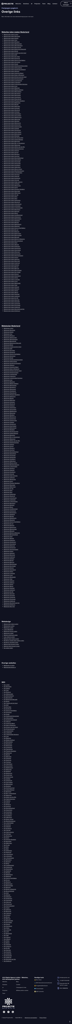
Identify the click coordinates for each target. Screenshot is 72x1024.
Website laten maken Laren (11, 281)
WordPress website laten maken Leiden (14, 640)
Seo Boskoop (7, 882)
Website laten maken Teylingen (12, 112)
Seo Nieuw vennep (8, 819)
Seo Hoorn (6, 838)
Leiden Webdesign (8, 629)
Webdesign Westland (9, 415)
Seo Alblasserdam (8, 694)
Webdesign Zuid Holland (10, 426)
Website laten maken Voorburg (12, 174)
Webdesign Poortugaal (9, 599)
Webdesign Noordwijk (9, 330)
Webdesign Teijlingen (9, 477)
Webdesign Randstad (9, 430)
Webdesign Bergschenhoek (11, 535)
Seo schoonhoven (8, 854)
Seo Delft (6, 705)
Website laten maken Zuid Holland (12, 132)
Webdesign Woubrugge (10, 479)
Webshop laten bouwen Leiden (12, 646)
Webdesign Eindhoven (9, 605)
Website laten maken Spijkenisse (12, 200)
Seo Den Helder (8, 922)
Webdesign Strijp (8, 490)
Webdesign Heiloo (8, 571)
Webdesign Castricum (9, 557)
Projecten (37, 4)
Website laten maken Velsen (11, 290)
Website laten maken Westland (11, 121)
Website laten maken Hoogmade (12, 162)
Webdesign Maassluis (9, 382)
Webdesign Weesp (8, 586)
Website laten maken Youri (10, 40)
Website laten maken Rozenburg (12, 209)
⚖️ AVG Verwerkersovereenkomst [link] (43, 983)
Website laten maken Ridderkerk (12, 103)
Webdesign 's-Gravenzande (11, 501)
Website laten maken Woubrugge (12, 185)
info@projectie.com (65, 977)
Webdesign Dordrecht (9, 352)
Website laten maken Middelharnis (12, 224)
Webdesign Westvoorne (10, 417)
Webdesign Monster (9, 516)
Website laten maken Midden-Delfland (13, 90)
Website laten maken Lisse (10, 86)
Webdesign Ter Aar (8, 488)
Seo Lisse (6, 736)
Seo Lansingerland (8, 731)
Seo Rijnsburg (7, 692)
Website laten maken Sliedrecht (12, 110)
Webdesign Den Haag (9, 350)
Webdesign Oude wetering (10, 476)
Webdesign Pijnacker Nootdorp (12, 483)
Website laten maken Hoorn (11, 187)
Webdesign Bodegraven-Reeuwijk (12, 343)
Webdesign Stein (8, 492)
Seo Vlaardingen (8, 764)
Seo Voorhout (7, 806)
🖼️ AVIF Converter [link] (39, 991)
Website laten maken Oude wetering (13, 182)
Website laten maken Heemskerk (12, 276)
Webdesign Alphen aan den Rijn (12, 441)
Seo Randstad (7, 786)
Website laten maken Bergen (11, 267)
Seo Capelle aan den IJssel (11, 703)
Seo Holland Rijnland (9, 790)
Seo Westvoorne (8, 773)
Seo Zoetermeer (8, 775)
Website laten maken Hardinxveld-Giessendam (16, 66)
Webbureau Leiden (8, 633)
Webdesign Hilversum (9, 546)
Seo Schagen (7, 915)
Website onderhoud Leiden (11, 635)
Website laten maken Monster (11, 222)
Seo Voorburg (7, 825)
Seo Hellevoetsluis (8, 718)
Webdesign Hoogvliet (9, 595)
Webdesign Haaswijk (9, 470)
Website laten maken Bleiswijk (11, 237)
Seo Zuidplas (7, 779)
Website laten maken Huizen (11, 257)
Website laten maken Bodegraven (12, 233)
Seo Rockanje (7, 861)
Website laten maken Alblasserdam (13, 44)
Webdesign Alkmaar (9, 538)
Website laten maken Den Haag (12, 56)
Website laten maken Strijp (10, 196)
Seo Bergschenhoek (9, 891)
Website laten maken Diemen (11, 274)
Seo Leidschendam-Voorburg (11, 734)
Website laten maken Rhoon (11, 213)
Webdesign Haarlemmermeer (11, 442)
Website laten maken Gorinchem (12, 62)
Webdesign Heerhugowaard (11, 549)
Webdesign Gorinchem (9, 356)
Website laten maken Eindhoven (12, 311)
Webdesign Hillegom (9, 365)
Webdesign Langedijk (9, 573)
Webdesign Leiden (8, 328)
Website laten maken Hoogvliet (12, 302)
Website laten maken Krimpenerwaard (13, 79)
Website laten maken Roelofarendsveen (14, 171)
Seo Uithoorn (7, 939)
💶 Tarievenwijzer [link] (38, 988)
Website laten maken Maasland (12, 226)
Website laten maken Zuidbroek (12, 307)
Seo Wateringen (8, 843)
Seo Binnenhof (7, 791)
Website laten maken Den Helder (12, 272)
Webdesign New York (9, 606)
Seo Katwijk (7, 688)
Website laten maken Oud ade (11, 180)
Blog (49, 4)
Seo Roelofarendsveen (9, 821)
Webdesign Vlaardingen (10, 407)
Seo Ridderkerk (8, 753)
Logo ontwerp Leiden (9, 637)
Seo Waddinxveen (8, 767)
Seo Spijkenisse (8, 850)
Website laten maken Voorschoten (12, 115)
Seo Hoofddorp (8, 815)
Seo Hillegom (7, 721)
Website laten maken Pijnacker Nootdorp (14, 189)
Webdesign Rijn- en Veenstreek (12, 437)
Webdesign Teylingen (9, 406)
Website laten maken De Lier (11, 230)
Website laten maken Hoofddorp (12, 165)
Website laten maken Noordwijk (12, 36)
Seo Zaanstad (7, 944)
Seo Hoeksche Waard (9, 723)
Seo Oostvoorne (8, 867)
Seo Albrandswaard (9, 696)
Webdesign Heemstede (10, 544)
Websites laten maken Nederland (15, 32)
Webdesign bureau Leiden (10, 631)
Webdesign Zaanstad (9, 588)
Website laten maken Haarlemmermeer (14, 149)
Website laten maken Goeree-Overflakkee (14, 60)
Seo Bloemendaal (8, 885)
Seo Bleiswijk (7, 887)
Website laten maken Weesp (11, 292)
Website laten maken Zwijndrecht (12, 130)
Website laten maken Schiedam (12, 108)
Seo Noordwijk (7, 686)
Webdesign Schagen (9, 559)
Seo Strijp (6, 847)
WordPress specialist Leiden (11, 642)
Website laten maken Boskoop (11, 231)
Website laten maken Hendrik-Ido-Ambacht (15, 69)
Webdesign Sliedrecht (9, 404)
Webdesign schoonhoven (10, 498)
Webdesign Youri (8, 334)
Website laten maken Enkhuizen (12, 246)
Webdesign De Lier (9, 524)
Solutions (26, 4)
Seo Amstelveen (8, 898)
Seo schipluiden (8, 856)
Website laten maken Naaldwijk (12, 220)
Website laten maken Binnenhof (12, 141)
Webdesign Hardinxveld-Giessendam (13, 360)
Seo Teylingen (7, 762)
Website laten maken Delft (10, 55)
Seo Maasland (7, 876)
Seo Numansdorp (8, 869)
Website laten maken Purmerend (12, 254)
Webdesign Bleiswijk (9, 531)
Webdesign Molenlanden (10, 385)
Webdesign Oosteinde (9, 597)
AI (31, 4)
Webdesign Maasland (9, 520)
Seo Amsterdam (8, 814)
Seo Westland (7, 771)
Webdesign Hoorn (8, 481)
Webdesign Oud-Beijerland (11, 509)
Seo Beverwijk (7, 911)
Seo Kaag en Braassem (10, 725)
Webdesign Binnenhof (9, 435)
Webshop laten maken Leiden (11, 639)
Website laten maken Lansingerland (13, 80)
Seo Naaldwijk (7, 871)
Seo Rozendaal (7, 841)
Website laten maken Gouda (11, 64)
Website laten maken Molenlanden (12, 91)
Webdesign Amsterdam (10, 457)
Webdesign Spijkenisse (10, 494)
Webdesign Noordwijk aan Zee (12, 603)
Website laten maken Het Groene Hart (13, 138)
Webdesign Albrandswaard (10, 339)
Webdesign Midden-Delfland (11, 383)
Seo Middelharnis (8, 874)
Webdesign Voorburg (9, 468)
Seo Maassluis (7, 738)
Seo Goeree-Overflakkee (10, 710)
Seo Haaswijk (7, 826)
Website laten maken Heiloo (11, 278)
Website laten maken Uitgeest (11, 287)
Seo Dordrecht (7, 709)
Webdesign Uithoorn (9, 582)
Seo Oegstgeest (8, 747)
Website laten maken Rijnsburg (11, 42)
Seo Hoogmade (8, 812)
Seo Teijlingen (7, 834)
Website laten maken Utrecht (11, 152)
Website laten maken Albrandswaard (13, 45)
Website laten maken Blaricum (11, 268)
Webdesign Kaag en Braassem (11, 369)
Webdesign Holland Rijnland (11, 433)
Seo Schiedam (7, 758)
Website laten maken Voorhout (11, 156)
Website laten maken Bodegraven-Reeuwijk (15, 49)
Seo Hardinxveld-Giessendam (11, 716)
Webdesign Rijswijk (9, 398)
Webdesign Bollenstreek (10, 428)
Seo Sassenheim (8, 810)
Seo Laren (6, 931)
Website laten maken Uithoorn (11, 289)
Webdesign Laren (8, 575)
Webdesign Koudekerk (9, 472)
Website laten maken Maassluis (12, 88)
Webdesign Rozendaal (9, 485)
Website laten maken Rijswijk (11, 104)
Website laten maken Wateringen (12, 193)
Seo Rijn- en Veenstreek (10, 793)
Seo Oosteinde (7, 954)
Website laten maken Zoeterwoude (13, 127)
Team (43, 4)
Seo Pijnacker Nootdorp (10, 839)
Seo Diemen (7, 924)
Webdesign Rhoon (8, 507)
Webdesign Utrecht (9, 446)
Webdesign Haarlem (9, 444)
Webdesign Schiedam (9, 402)
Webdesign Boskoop (9, 525)
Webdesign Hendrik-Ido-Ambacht (12, 363)
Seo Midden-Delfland (9, 740)
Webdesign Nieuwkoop (10, 387)
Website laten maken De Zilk (11, 298)
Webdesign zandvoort (9, 590)
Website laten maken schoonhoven (13, 204)
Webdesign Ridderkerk (9, 396)
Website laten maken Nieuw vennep (13, 169)
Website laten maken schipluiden (12, 206)
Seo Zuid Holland (8, 782)
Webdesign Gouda (8, 358)
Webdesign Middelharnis (10, 518)
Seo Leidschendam (8, 823)
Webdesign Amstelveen (10, 542)
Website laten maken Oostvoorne (12, 217)
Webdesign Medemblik (10, 577)
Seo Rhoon (6, 863)
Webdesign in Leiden (9, 665)
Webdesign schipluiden (10, 500)
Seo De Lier (7, 880)
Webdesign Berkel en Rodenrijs (12, 533)
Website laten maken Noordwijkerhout (13, 158)
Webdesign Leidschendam (10, 466)
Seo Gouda (6, 714)
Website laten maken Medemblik (12, 283)
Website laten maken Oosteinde (12, 303)
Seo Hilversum (7, 902)
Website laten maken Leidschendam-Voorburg (15, 84)
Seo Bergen (7, 917)
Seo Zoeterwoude (8, 777)
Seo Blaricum (7, 919)
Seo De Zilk (7, 948)
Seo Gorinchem (8, 712)
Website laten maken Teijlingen (12, 184)
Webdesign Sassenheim (10, 453)
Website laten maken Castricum (12, 263)
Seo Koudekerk (8, 828)
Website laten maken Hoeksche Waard (13, 73)
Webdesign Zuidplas (9, 422)
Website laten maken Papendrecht (12, 99)
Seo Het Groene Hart (9, 788)
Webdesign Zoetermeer (10, 418)
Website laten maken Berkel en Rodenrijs (14, 239)
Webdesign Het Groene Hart (11, 431)
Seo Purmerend (8, 904)
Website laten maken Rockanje (11, 211)
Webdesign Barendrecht (10, 341)
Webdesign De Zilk (8, 592)
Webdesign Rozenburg (9, 503)
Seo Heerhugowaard (9, 906)
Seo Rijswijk (7, 755)
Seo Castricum (7, 913)
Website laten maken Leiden (11, 34)
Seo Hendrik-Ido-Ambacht (10, 720)
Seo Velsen (7, 941)
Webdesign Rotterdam (9, 400)
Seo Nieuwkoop (8, 744)
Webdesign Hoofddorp (9, 459)
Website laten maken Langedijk (12, 279)
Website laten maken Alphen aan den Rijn (14, 147)
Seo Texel (6, 935)
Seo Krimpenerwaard (9, 729)
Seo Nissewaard (8, 745)
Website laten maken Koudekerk (12, 178)
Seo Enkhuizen (7, 896)
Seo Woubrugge (8, 836)
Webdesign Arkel (8, 536)
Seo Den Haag (7, 707)
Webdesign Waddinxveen (10, 411)
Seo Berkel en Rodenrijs (10, 889)
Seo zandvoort (7, 946)
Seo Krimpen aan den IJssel (11, 727)
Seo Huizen (7, 908)
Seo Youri (6, 690)
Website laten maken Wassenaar (12, 119)
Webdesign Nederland (11, 325)
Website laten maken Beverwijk (12, 261)
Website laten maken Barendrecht (12, 47)
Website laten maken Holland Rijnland (13, 139)
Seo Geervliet (7, 950)
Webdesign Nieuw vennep (10, 463)
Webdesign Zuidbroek (9, 601)
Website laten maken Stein (10, 198)
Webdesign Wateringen (10, 487)
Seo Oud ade (7, 830)
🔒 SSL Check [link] (38, 980)
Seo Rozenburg (8, 860)
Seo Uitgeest (7, 937)
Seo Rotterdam (7, 756)
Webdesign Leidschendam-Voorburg (13, 378)
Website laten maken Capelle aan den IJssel (15, 53)
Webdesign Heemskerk (10, 570)
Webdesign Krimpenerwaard (11, 372)
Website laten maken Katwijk (11, 38)
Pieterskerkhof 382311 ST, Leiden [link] (64, 984)
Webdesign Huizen (8, 551)
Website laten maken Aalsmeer (12, 259)
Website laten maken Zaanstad (11, 294)
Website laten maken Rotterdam (12, 106)
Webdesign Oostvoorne (10, 511)
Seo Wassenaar (8, 769)
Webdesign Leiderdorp (10, 376)
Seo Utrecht (7, 803)
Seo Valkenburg (8, 817)
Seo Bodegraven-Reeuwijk (10, 699)
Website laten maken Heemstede (12, 250)
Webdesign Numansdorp (10, 512)
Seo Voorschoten (8, 766)
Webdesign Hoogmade (10, 455)
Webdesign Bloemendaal (10, 529)
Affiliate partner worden (22, 990)
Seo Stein (6, 849)
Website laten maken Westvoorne (12, 123)
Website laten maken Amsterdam (12, 163)
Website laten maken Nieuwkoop (12, 93)
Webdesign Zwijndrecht (10, 424)
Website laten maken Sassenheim (12, 160)
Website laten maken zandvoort (12, 296)
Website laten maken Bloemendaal (13, 235)
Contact (55, 4)
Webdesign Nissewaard (10, 389)
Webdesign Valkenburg (10, 461)
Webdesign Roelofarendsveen (11, 465)
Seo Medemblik (8, 933)
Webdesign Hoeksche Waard (11, 367)
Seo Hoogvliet (7, 952)
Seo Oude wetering (9, 832)
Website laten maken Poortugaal (12, 305)
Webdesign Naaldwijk (9, 514)
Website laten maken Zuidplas (11, 128)
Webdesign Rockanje (9, 505)
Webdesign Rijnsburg (9, 336)
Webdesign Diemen (9, 568)
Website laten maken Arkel (10, 243)
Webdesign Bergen (9, 560)
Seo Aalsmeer (7, 909)
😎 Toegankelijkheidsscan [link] (41, 985)
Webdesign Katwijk (8, 332)
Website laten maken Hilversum (12, 252)
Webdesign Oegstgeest (10, 391)
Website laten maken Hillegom (11, 71)
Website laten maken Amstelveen (12, 248)
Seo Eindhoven (7, 961)
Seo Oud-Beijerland (9, 865)
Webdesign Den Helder (10, 566)
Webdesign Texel (8, 579)
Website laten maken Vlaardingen (12, 114)
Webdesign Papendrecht (10, 393)
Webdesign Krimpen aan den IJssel (13, 371)
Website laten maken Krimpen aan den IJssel (15, 77)
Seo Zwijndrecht (8, 780)
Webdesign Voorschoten (10, 409)
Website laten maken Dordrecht (12, 58)
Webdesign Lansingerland (10, 374)
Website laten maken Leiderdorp (12, 82)
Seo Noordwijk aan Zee (10, 959)
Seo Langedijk (7, 930)
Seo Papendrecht (8, 749)
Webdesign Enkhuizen (9, 540)
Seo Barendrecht (8, 698)
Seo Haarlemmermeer (9, 799)
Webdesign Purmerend (9, 547)
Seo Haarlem (7, 801)
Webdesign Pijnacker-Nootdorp (12, 395)
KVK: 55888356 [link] (64, 988)
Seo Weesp (7, 943)
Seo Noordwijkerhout (9, 808)
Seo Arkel (6, 893)
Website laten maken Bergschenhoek (13, 241)
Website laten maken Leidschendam (13, 173)
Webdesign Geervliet (9, 593)
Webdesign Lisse (8, 380)
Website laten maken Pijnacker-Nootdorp (14, 101)
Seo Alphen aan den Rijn (10, 797)
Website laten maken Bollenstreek (12, 134)
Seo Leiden (7, 685)
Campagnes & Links (21, 987)
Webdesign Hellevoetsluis (10, 361)
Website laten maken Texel (10, 285)
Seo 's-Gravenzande (9, 858)
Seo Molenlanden (8, 742)
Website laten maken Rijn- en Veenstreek (14, 143)
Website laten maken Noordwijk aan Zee (14, 309)
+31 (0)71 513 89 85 (64, 980)
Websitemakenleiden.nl (10, 667)
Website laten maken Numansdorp (12, 219)
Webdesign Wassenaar (9, 413)
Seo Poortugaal (8, 955)
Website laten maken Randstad (11, 136)
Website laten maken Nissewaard (12, 95)
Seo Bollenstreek (8, 784)
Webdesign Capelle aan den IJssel (12, 347)
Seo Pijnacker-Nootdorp (10, 751)
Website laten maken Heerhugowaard (13, 255)
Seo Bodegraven (8, 884)
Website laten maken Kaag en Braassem (14, 75)
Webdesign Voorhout (9, 450)
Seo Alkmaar (7, 895)
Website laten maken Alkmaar (11, 244)
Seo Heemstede (8, 900)
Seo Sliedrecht (7, 760)
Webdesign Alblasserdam (10, 337)
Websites (18, 4)
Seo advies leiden (8, 648)
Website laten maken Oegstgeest (12, 97)
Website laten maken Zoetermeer (12, 125)
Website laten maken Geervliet (11, 300)
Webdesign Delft (8, 348)
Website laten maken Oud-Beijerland (13, 215)
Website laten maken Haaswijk (11, 176)
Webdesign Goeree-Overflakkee (12, 354)
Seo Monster (7, 873)
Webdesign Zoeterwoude (10, 420)
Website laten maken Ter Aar (11, 195)
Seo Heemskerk (8, 926)
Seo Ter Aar (7, 845)
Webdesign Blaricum (9, 562)
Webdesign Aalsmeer (9, 553)
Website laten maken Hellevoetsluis (13, 68)
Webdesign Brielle (8, 345)
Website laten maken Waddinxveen (13, 117)
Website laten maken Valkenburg (12, 167)
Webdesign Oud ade (9, 474)
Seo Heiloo (6, 928)
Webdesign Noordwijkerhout (11, 452)
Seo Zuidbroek (7, 957)
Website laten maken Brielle (11, 51)
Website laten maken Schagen (11, 265)
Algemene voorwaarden (31, 1017)
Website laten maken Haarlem (11, 150)
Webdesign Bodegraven (10, 527)
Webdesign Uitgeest (9, 581)
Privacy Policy (43, 1017)
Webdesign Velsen (8, 584)
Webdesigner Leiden (9, 626)
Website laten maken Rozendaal (12, 191)
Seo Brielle (6, 701)
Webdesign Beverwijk (9, 555)
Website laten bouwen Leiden (11, 644)
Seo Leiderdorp (8, 733)
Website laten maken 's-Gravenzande (13, 208)
